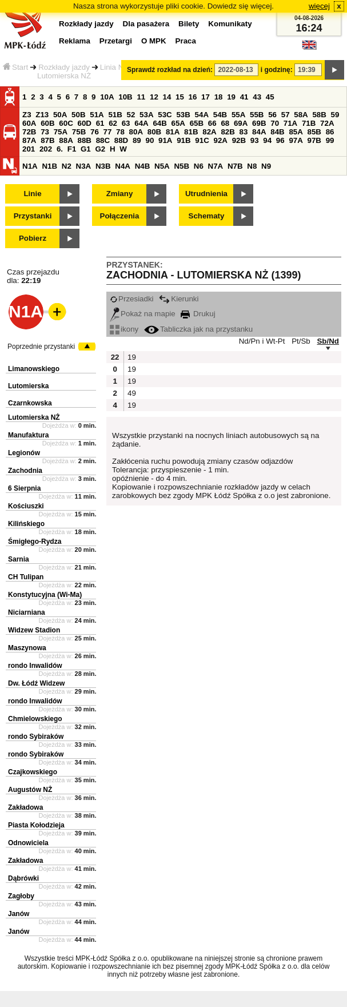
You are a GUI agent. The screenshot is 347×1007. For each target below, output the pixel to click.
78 (120, 132)
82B (227, 132)
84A (259, 132)
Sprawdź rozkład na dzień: (170, 70)
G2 (100, 149)
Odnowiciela (28, 843)
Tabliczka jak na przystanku (198, 329)
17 (205, 97)
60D (84, 123)
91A (165, 140)
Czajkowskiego (32, 772)
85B (314, 132)
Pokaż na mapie (143, 313)
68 (225, 123)
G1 (86, 149)
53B (183, 114)
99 (330, 140)
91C (202, 140)
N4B (142, 166)
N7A (216, 166)
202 (45, 149)
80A (136, 132)
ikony (124, 329)
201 (28, 149)
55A (238, 114)
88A (66, 140)
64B (159, 123)
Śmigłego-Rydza (34, 542)
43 (257, 97)
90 (149, 140)
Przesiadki (131, 298)
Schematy (207, 216)
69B (259, 123)
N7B (235, 166)
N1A (30, 166)
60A (29, 123)
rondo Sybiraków (35, 737)
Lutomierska (28, 386)
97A (295, 140)
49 (131, 393)
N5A (162, 166)
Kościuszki (26, 506)
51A (96, 114)
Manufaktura (28, 435)
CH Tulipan (25, 577)
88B (84, 140)
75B (79, 132)
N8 (252, 166)
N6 (199, 166)
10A (107, 97)
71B (309, 123)
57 (285, 114)
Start (15, 67)
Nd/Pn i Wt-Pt (262, 341)
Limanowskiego (33, 369)
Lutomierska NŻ (34, 417)
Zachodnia (25, 471)
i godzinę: (277, 70)
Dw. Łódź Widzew (36, 683)
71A (290, 123)
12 (154, 97)
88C (103, 140)
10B (125, 97)
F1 (72, 149)
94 (267, 140)
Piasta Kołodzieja (36, 825)
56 (272, 114)
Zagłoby (21, 896)
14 (167, 97)
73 (45, 132)
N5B (181, 166)
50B (78, 114)
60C (66, 123)
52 (131, 114)
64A (141, 123)
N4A (122, 166)
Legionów (24, 453)
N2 (66, 166)
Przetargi (115, 41)
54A (202, 114)
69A (241, 123)
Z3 (26, 114)
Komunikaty (230, 23)
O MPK (153, 41)
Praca (186, 41)
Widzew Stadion (34, 630)
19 (231, 97)
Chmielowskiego (35, 719)
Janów (18, 914)
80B (154, 132)
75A (60, 132)
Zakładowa (25, 807)
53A (146, 114)
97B (314, 140)
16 (193, 97)
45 (270, 97)
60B (47, 123)
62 (113, 123)
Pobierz (32, 238)
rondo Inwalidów (35, 666)
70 (274, 123)
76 (94, 132)
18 (218, 97)
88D (121, 140)
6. (60, 149)
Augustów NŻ (30, 790)
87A (29, 140)
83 (244, 132)
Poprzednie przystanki (41, 347)
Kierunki (178, 298)
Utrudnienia (206, 193)
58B (319, 114)
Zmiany (119, 193)
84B (277, 132)
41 (244, 97)
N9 (266, 166)
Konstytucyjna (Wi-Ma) (45, 595)
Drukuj (198, 313)
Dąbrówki (23, 878)
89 (137, 140)
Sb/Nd (328, 341)
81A (173, 132)
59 (335, 114)
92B (239, 140)
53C (164, 114)
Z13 (42, 114)
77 (107, 132)
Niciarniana (26, 612)
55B (257, 114)
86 (330, 132)
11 (141, 97)
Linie (32, 193)
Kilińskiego (26, 524)
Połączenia (119, 216)
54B (220, 114)
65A (178, 123)
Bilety (188, 23)
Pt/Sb (301, 341)
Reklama (74, 41)
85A (295, 132)
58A (301, 114)
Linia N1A (116, 67)
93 (254, 140)
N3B (103, 166)
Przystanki (33, 216)
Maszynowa (27, 648)
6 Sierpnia (24, 488)
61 (100, 123)
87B (47, 140)
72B (29, 132)
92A (220, 140)
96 (280, 140)
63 (126, 123)
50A (60, 114)
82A (209, 132)
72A (327, 123)
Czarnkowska (30, 403)
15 (180, 97)
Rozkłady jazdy (64, 67)
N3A (83, 166)
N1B (49, 166)
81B (191, 132)
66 (212, 123)
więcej (319, 6)
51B (115, 114)
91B (183, 140)
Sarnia (18, 559)
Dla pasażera (146, 23)
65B (197, 123)
